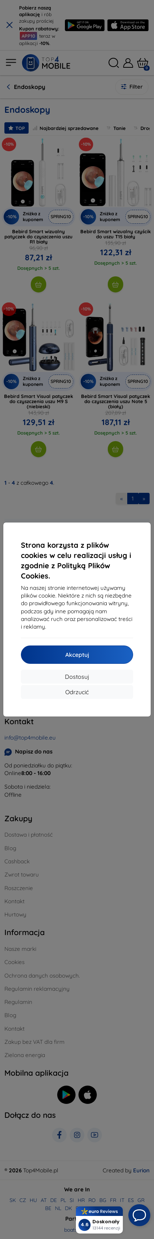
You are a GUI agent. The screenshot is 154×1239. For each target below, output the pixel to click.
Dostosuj (77, 676)
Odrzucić (77, 692)
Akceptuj (77, 654)
